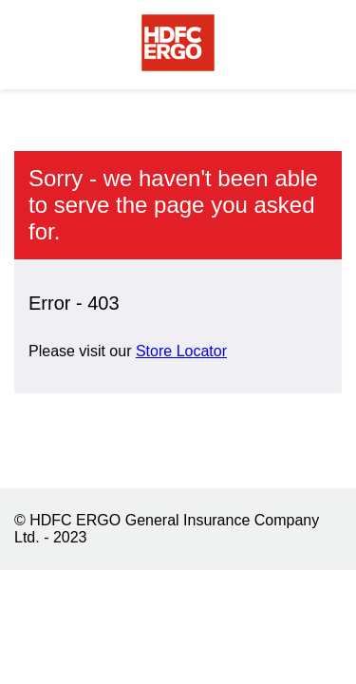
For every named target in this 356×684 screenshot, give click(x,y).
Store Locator (181, 351)
